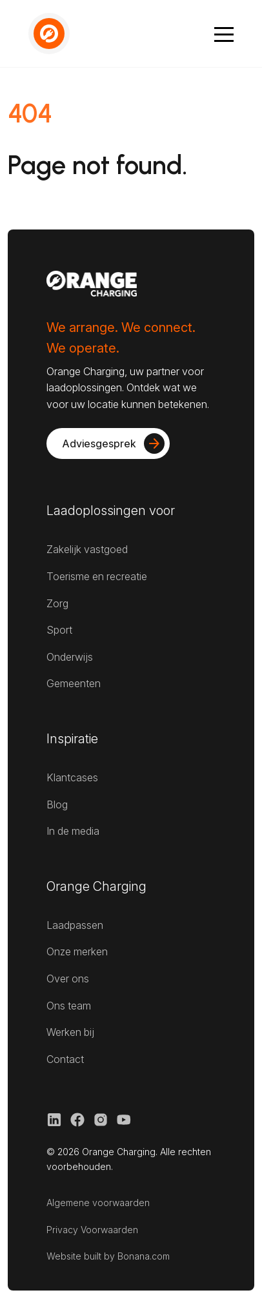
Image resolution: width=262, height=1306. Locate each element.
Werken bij (70, 1032)
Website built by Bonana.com (108, 1256)
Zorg (57, 603)
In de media (72, 830)
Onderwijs (69, 656)
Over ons (67, 978)
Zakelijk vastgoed (87, 549)
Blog (57, 804)
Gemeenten (73, 683)
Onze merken (77, 951)
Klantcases (72, 777)
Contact (65, 1059)
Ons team (68, 1005)
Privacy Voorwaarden (92, 1229)
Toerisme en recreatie (96, 576)
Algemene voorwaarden (98, 1202)
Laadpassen (74, 925)
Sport (59, 629)
